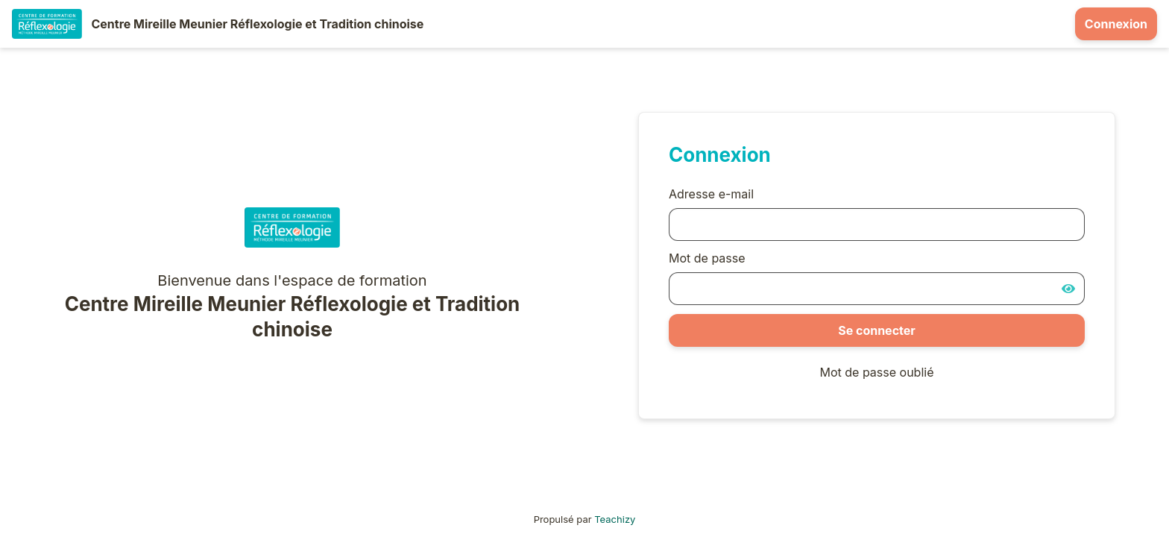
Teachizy (614, 519)
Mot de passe (707, 258)
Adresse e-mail (711, 193)
